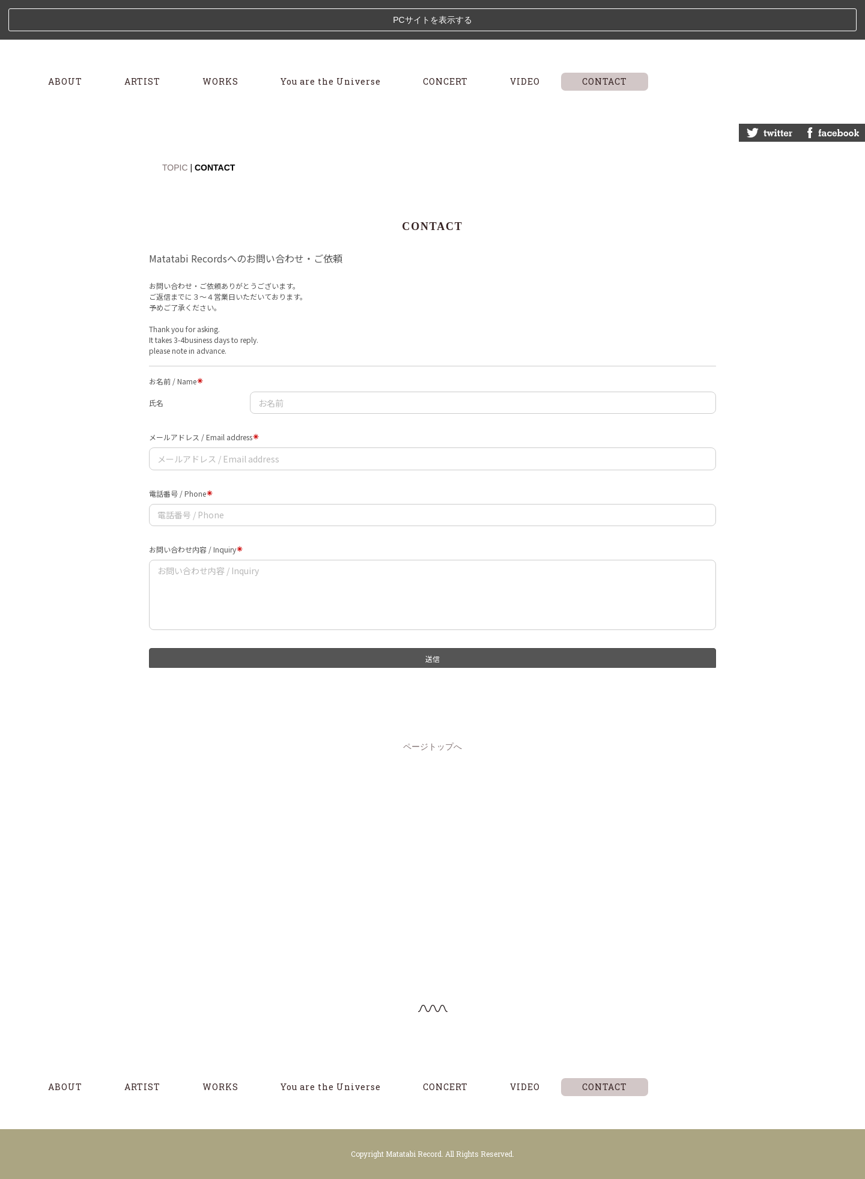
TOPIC (175, 128)
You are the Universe (331, 41)
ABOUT (65, 41)
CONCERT (445, 41)
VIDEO (525, 41)
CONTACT (604, 41)
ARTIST (142, 41)
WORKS (220, 41)
